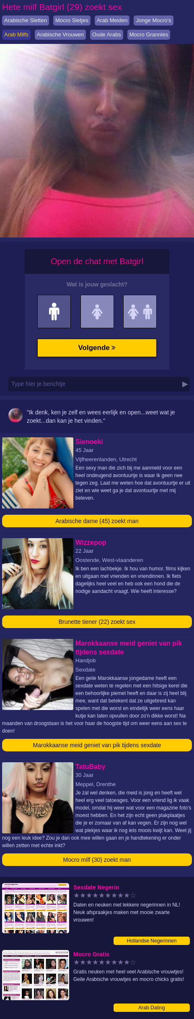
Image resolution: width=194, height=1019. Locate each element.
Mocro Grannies (148, 34)
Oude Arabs (106, 34)
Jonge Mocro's (153, 20)
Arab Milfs (16, 34)
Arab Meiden (112, 20)
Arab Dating (151, 1008)
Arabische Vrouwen (60, 34)
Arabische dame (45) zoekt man (96, 521)
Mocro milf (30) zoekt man (97, 859)
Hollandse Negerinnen (152, 941)
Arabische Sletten (25, 20)
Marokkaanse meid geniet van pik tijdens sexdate (97, 745)
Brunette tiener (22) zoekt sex (97, 621)
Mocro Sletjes (71, 20)
